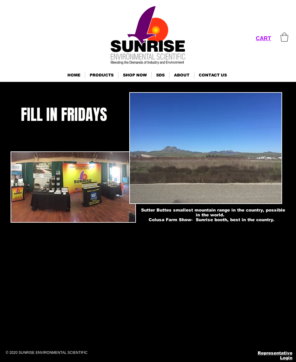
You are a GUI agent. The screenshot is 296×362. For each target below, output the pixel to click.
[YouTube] (253, 336)
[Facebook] (208, 336)
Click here (8, 317)
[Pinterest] (238, 336)
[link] (284, 37)
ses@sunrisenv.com (233, 307)
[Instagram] (223, 336)
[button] (101, 75)
